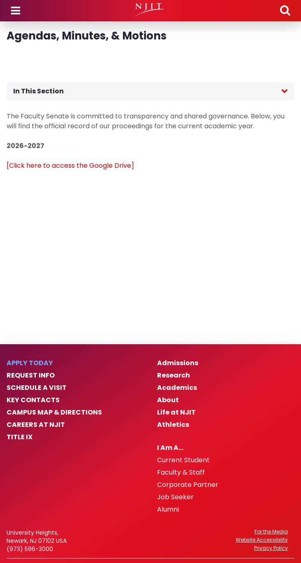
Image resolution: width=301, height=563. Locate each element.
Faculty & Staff (181, 472)
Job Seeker (175, 497)
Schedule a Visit (37, 388)
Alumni (168, 509)
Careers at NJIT (36, 425)
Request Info (31, 375)
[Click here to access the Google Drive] (70, 165)
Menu (15, 10)
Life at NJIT (176, 412)
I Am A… (170, 448)
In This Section (38, 91)
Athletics (173, 425)
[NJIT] (150, 9)
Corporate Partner (187, 485)
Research (173, 375)
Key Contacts (33, 400)
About (168, 400)
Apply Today (30, 363)
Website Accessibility (262, 540)
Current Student (183, 460)
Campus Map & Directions (54, 412)
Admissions (177, 363)
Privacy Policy (271, 548)
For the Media (271, 531)
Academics (177, 388)
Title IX (19, 437)
